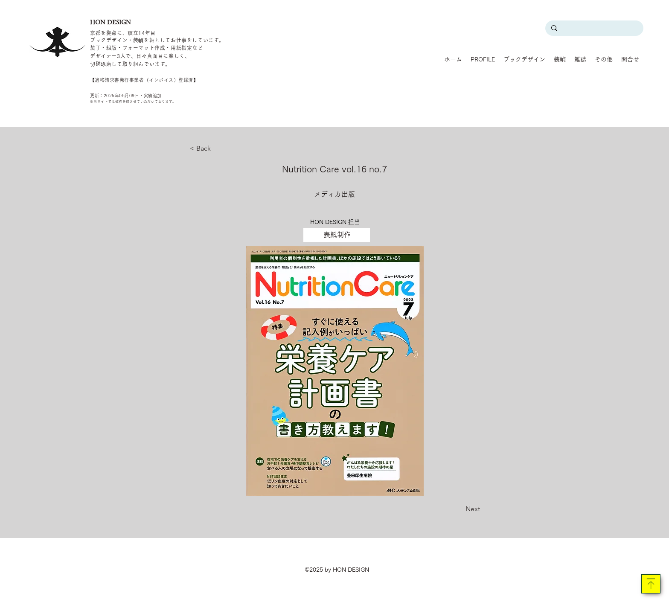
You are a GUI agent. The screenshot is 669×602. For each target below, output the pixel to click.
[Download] (650, 583)
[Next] (458, 509)
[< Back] (218, 148)
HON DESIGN (110, 22)
